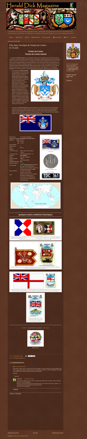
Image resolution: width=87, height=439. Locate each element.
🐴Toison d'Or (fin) (57, 37)
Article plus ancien (57, 433)
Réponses (16, 376)
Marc (14, 366)
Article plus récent (13, 433)
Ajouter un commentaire (15, 393)
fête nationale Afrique (18, 358)
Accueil (35, 433)
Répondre (15, 373)
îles (24, 358)
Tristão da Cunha (36, 64)
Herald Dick (19, 378)
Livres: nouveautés (46, 37)
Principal (11, 37)
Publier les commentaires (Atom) (21, 435)
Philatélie (27, 37)
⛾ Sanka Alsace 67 (36, 37)
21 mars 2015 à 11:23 (29, 378)
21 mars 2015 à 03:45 (20, 366)
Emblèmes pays (19, 37)
